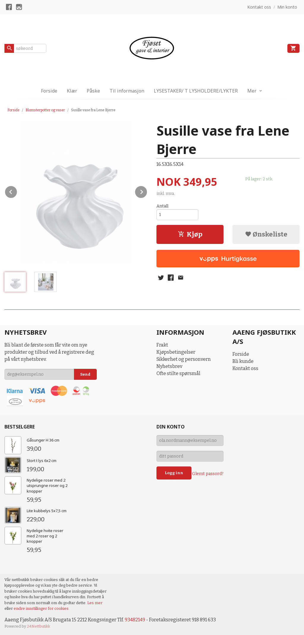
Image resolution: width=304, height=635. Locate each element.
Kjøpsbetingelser (175, 352)
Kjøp (190, 234)
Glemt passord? (208, 473)
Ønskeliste (266, 234)
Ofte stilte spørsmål (178, 373)
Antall (162, 206)
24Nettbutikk (38, 626)
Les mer (94, 603)
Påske (93, 91)
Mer (251, 91)
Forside (49, 91)
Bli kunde (243, 361)
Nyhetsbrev (169, 366)
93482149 (135, 620)
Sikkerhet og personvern (183, 359)
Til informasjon (127, 91)
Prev (17, 191)
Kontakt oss (245, 368)
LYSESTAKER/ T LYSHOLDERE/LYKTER (196, 91)
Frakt (162, 345)
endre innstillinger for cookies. (41, 608)
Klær (72, 91)
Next (147, 191)
